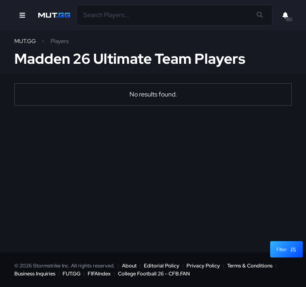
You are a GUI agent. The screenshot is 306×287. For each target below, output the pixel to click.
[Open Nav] (22, 15)
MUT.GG (25, 41)
